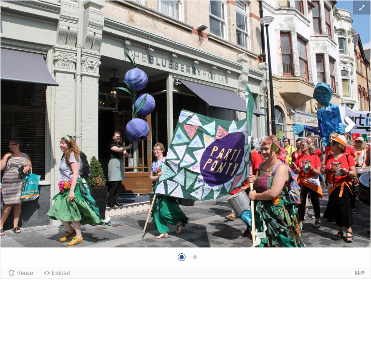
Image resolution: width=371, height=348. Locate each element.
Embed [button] (61, 273)
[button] (362, 7)
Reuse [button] (24, 273)
